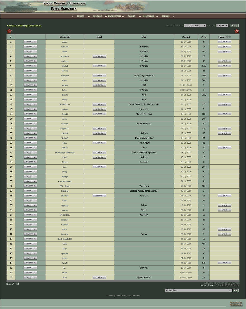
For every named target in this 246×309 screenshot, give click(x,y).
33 (229, 285)
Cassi (65, 167)
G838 (65, 244)
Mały (65, 277)
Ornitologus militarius (64, 152)
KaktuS (65, 138)
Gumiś (65, 114)
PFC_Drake (65, 186)
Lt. (65, 268)
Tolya (64, 249)
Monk (64, 51)
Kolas (64, 229)
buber (64, 90)
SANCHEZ (65, 215)
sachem (65, 109)
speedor (65, 253)
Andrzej (64, 61)
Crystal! (64, 224)
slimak (65, 148)
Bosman (64, 124)
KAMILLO (65, 104)
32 (226, 285)
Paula (64, 200)
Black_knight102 (64, 239)
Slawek (65, 71)
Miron (65, 273)
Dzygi (64, 172)
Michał (65, 66)
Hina (65, 143)
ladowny (64, 47)
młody (65, 100)
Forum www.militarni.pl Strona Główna (24, 26)
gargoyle (65, 220)
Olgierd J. (64, 128)
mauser (65, 210)
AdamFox (64, 56)
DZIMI (65, 133)
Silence (65, 162)
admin (65, 42)
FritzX (65, 263)
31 (223, 285)
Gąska (65, 258)
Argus (64, 119)
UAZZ (65, 157)
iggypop (64, 205)
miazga (65, 176)
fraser (64, 80)
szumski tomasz (65, 181)
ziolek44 (64, 196)
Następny (235, 285)
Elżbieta (64, 191)
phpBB (117, 296)
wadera (65, 85)
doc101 (65, 95)
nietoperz (65, 75)
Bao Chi (64, 234)
